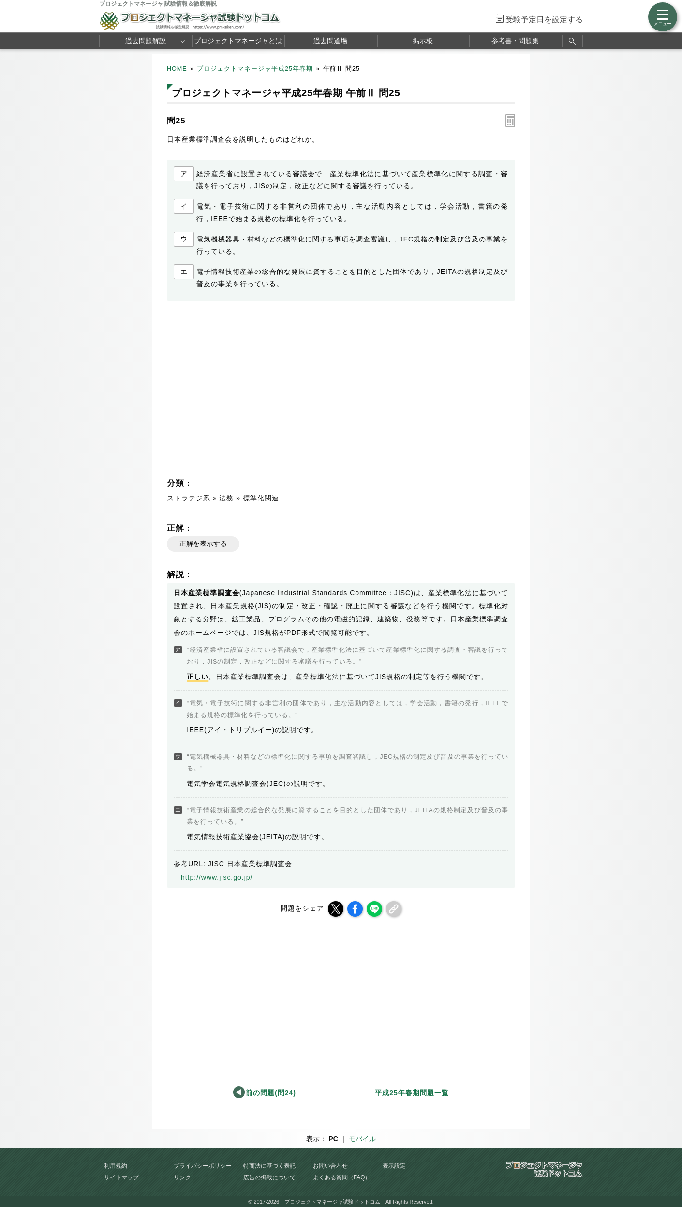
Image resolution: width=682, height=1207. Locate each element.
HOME (177, 68)
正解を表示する (203, 543)
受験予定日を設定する (544, 19)
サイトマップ (121, 1177)
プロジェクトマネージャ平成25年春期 (255, 68)
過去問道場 (330, 41)
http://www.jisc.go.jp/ (216, 877)
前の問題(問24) (271, 1093)
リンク (182, 1177)
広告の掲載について (269, 1177)
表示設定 (394, 1165)
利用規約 (115, 1165)
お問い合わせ (330, 1165)
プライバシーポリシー (203, 1165)
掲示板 (423, 41)
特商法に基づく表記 (269, 1165)
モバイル (362, 1139)
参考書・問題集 (515, 41)
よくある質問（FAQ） (342, 1177)
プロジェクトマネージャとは (238, 41)
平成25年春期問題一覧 (411, 1093)
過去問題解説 (145, 41)
